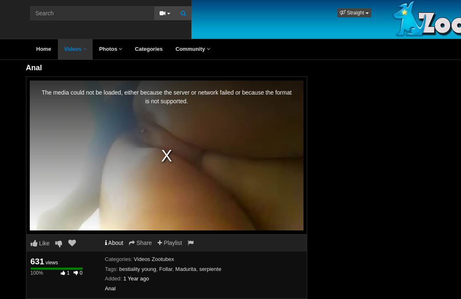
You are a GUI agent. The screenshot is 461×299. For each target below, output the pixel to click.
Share (140, 243)
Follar (165, 269)
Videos (75, 49)
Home (43, 49)
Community (193, 49)
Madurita (185, 269)
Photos (110, 49)
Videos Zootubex (154, 259)
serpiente (210, 269)
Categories (148, 49)
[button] (354, 12)
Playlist (170, 243)
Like (40, 243)
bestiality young (137, 269)
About (114, 243)
